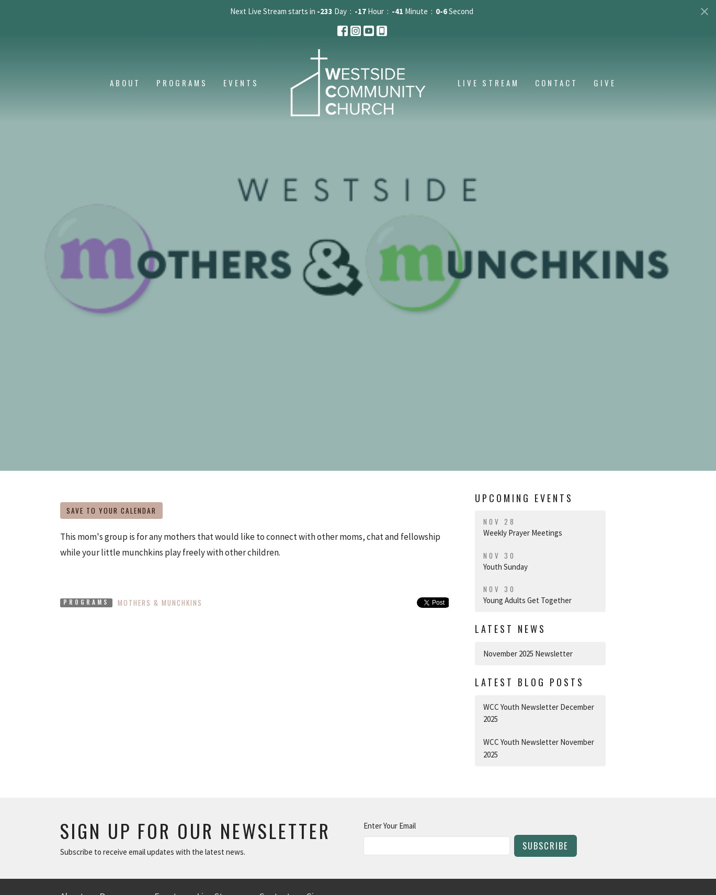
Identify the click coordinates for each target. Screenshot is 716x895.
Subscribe (545, 845)
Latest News (510, 629)
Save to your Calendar (111, 510)
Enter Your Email (389, 826)
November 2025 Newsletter (528, 654)
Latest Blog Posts (529, 682)
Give (605, 82)
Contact (556, 82)
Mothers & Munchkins (160, 602)
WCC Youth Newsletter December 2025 (538, 713)
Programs (182, 82)
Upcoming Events (524, 498)
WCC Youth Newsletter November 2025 (538, 748)
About (125, 82)
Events (241, 82)
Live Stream (488, 82)
